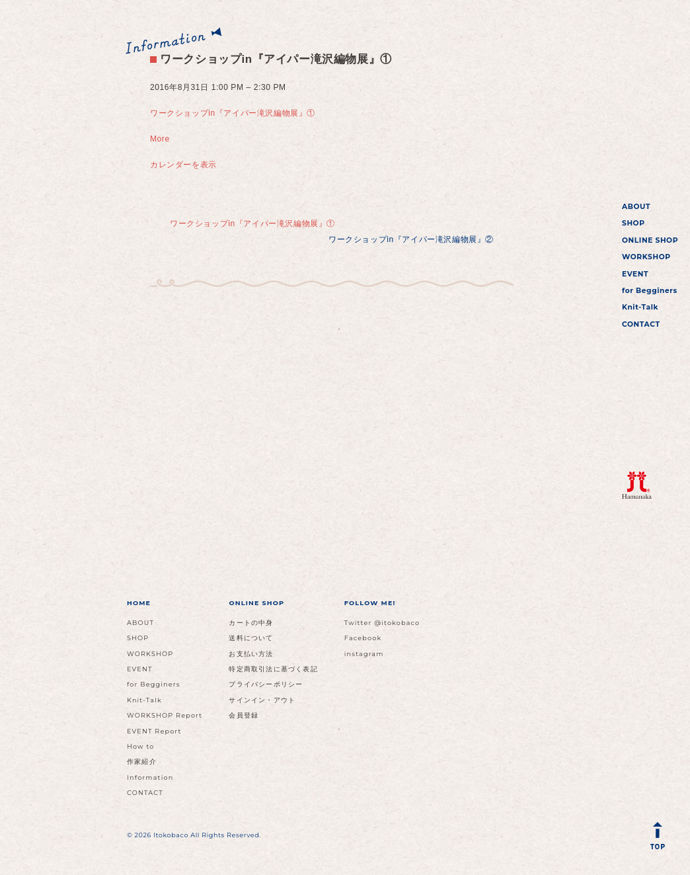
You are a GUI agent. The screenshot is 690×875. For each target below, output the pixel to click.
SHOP (633, 223)
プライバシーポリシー (266, 684)
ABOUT (636, 206)
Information (150, 777)
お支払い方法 (251, 653)
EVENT (635, 274)
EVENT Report (154, 731)
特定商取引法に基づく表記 (273, 669)
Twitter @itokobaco (382, 622)
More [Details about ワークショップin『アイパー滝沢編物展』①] (160, 139)
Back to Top (660, 838)
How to (141, 746)
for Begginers (649, 290)
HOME (139, 602)
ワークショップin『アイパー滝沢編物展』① (271, 59)
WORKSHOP (646, 257)
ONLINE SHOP (650, 240)
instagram (364, 653)
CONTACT (641, 324)
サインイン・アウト (262, 700)
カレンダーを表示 (183, 164)
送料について (251, 638)
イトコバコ (634, 97)
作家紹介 (142, 761)
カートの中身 (251, 622)
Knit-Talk (640, 307)
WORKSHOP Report (164, 715)
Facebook (363, 638)
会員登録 (243, 715)
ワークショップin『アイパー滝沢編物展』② (411, 239)
